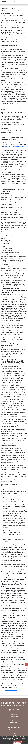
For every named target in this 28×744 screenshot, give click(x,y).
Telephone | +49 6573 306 (14, 729)
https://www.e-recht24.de (11, 690)
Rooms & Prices (14, 722)
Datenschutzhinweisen (14, 739)
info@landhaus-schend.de (14, 727)
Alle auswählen (17, 742)
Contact (14, 721)
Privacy (14, 735)
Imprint (14, 733)
